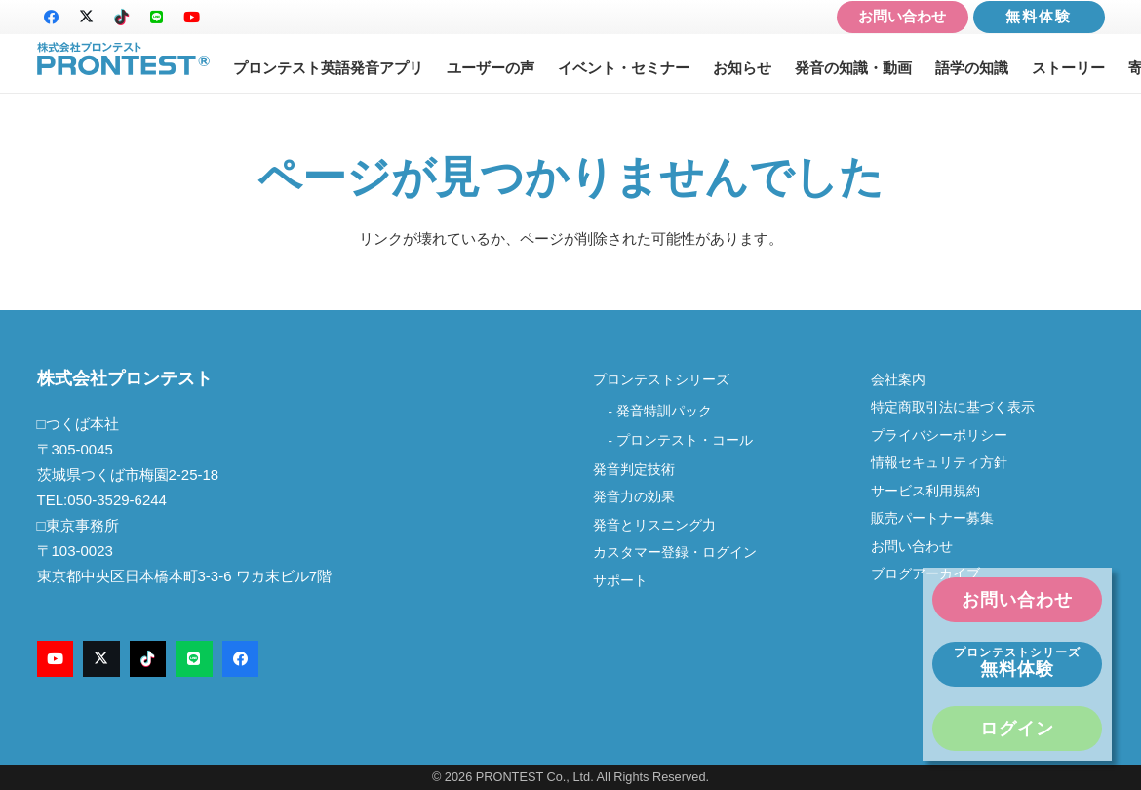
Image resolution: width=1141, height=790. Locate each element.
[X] (86, 17)
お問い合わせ (902, 16)
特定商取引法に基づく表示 (953, 407)
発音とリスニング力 (654, 525)
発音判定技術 (634, 469)
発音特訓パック (664, 411)
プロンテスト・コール (684, 440)
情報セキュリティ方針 (939, 462)
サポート (620, 580)
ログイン (1017, 728)
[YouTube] (192, 17)
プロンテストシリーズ (661, 380)
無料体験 (1038, 16)
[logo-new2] (124, 59)
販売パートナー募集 (932, 518)
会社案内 (905, 380)
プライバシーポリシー (939, 435)
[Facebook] (51, 17)
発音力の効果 (634, 497)
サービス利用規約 (925, 491)
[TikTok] (122, 17)
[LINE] (157, 17)
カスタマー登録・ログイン (675, 552)
